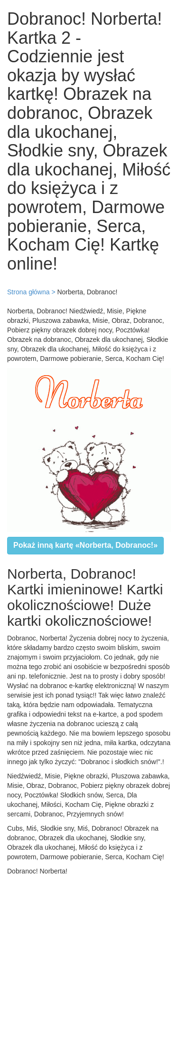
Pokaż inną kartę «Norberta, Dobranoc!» (85, 545)
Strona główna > (31, 292)
